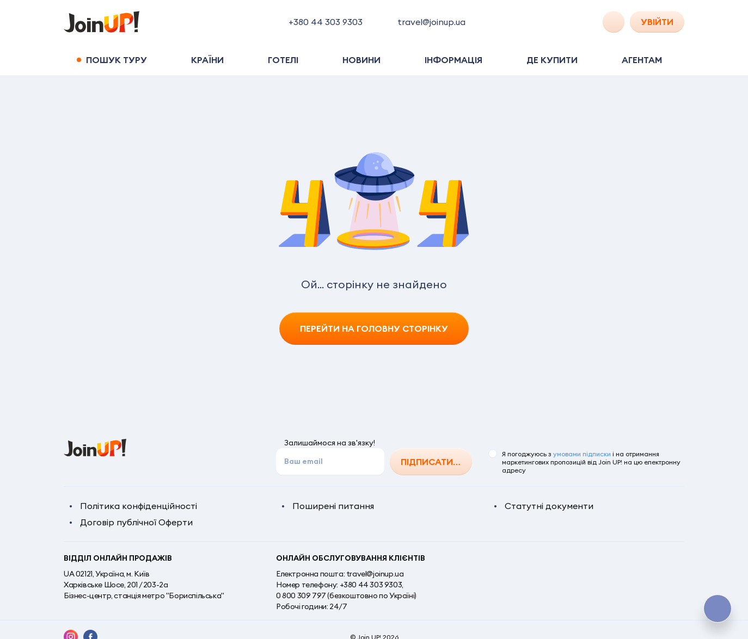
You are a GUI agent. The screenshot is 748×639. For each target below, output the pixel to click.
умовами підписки (582, 454)
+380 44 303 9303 (371, 585)
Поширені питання (333, 505)
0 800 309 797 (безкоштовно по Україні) (346, 595)
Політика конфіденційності (138, 505)
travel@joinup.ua (375, 574)
